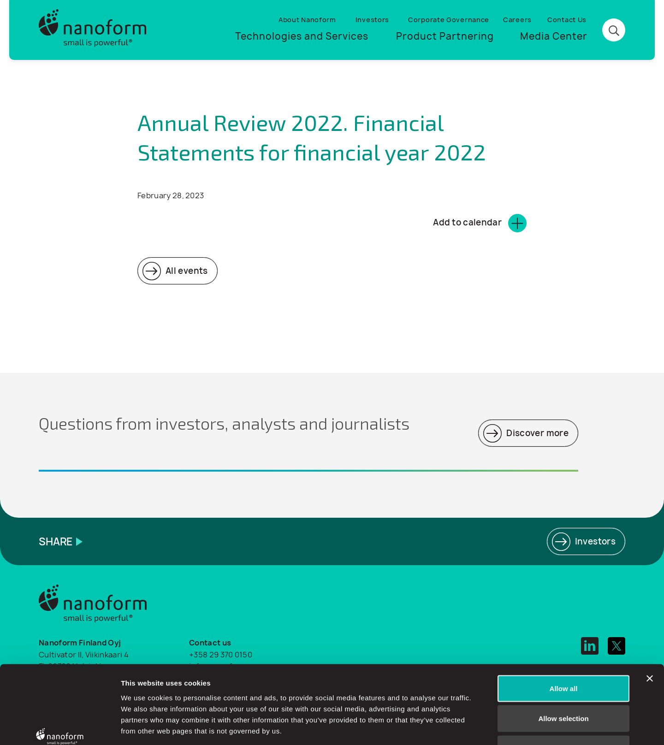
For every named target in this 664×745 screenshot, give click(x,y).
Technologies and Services (301, 36)
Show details (483, 727)
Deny (563, 684)
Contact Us (567, 20)
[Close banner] (649, 614)
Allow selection (563, 654)
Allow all (564, 624)
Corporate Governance (448, 20)
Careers (517, 20)
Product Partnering (445, 36)
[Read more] (177, 270)
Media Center (553, 36)
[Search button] (613, 30)
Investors (372, 20)
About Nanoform (307, 20)
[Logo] (93, 30)
